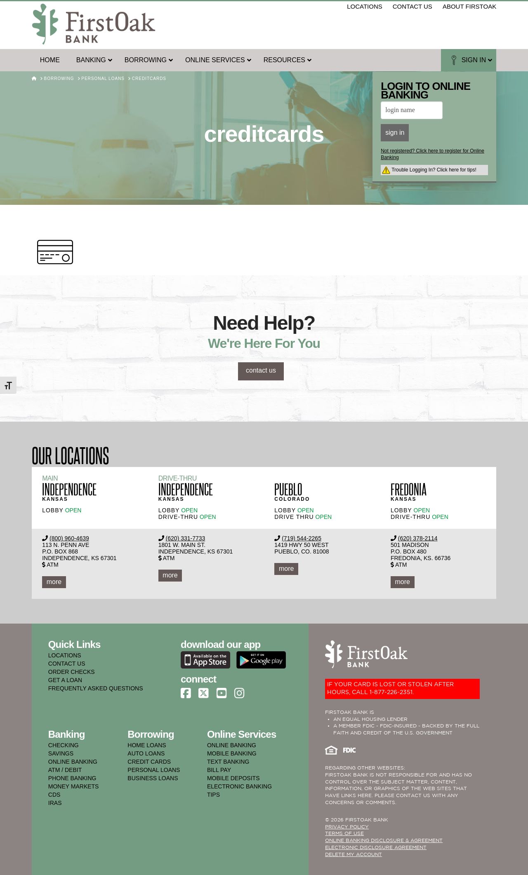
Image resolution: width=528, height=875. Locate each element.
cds (54, 794)
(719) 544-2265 (301, 538)
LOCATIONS (64, 655)
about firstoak (469, 6)
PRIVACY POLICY (347, 827)
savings (60, 753)
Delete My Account (353, 854)
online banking (72, 761)
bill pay (219, 770)
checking (63, 745)
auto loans (146, 753)
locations (364, 6)
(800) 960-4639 (69, 538)
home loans (146, 745)
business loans (152, 778)
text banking (228, 761)
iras (55, 803)
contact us (412, 6)
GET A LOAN (65, 680)
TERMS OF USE (344, 833)
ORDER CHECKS (71, 672)
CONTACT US (66, 663)
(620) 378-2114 (418, 538)
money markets (73, 786)
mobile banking (232, 753)
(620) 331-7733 (185, 538)
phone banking (72, 778)
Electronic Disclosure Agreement (376, 847)
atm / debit (65, 770)
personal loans (153, 770)
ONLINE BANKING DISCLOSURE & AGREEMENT (384, 840)
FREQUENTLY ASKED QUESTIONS (95, 688)
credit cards (149, 761)
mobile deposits (233, 778)
